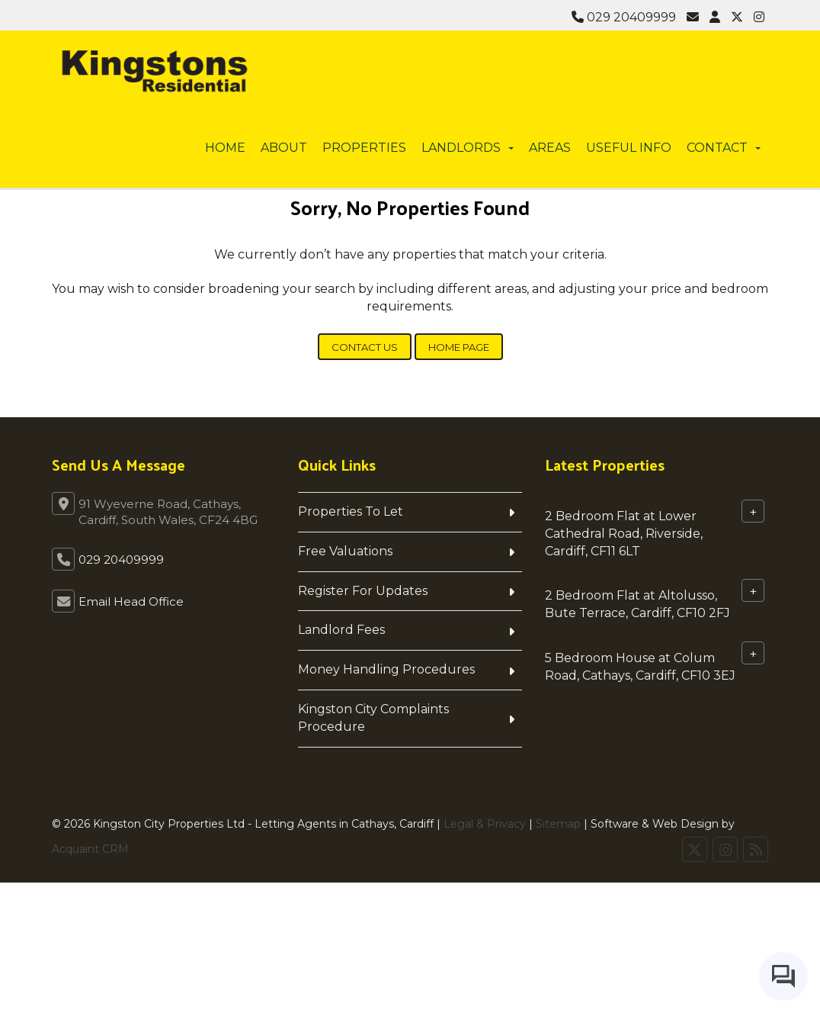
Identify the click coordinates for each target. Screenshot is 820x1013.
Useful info (628, 147)
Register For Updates (363, 591)
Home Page (458, 347)
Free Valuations (345, 551)
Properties (364, 147)
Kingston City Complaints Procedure (373, 718)
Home (225, 147)
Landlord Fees (341, 629)
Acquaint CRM (90, 849)
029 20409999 (624, 17)
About (284, 147)
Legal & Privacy (485, 824)
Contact (724, 147)
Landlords (467, 147)
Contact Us (365, 347)
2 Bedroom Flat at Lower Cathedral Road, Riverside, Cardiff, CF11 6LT (624, 533)
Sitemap (558, 824)
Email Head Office (131, 601)
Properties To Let (350, 511)
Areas (550, 147)
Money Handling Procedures (386, 669)
